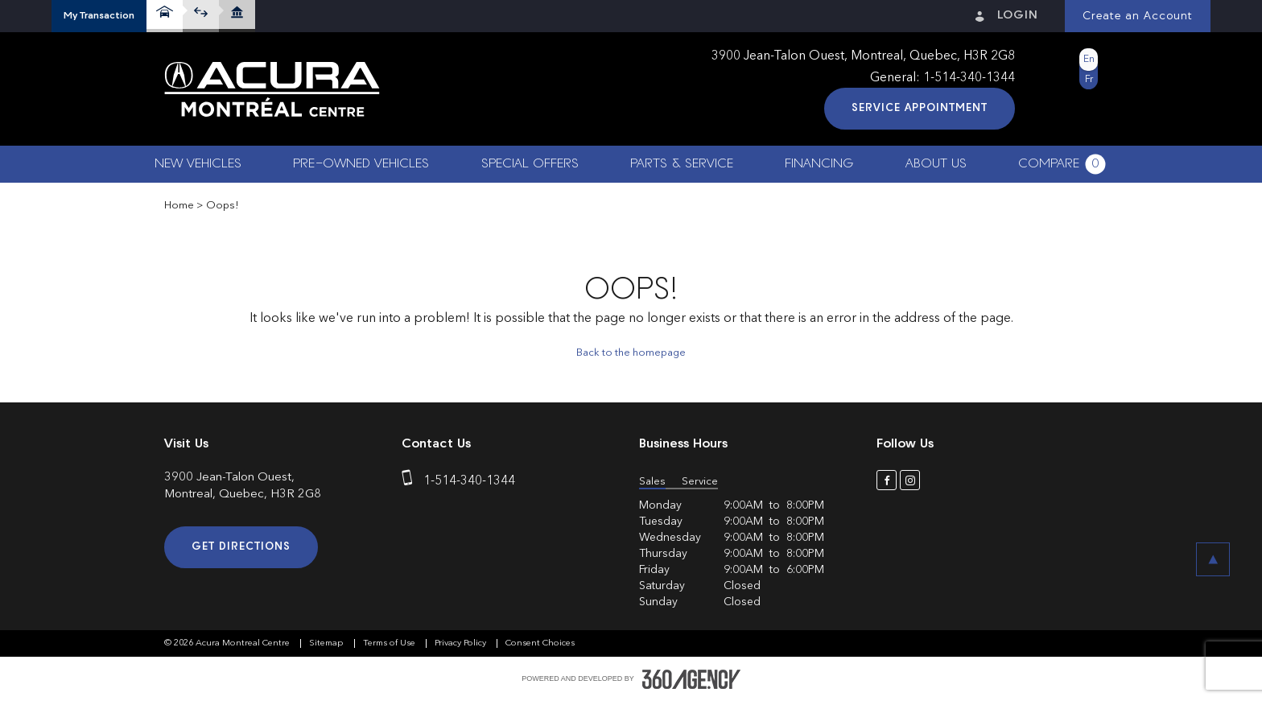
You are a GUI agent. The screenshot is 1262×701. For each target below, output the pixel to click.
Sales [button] (652, 481)
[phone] (410, 481)
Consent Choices (540, 643)
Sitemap (327, 643)
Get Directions (241, 547)
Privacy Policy (462, 643)
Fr (1089, 80)
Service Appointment (920, 108)
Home (179, 205)
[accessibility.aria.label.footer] (691, 679)
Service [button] (700, 481)
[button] (99, 16)
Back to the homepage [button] (631, 353)
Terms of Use (390, 643)
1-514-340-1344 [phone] (969, 78)
